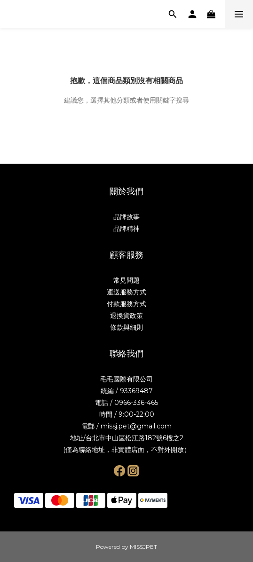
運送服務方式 (126, 292)
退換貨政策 (126, 315)
